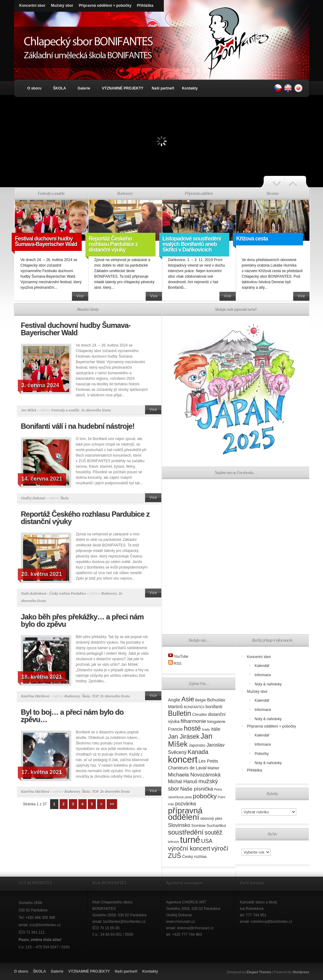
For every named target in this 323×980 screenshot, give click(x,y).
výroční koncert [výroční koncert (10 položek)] (189, 848)
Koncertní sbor (32, 5)
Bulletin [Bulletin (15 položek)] (179, 713)
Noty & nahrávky (268, 684)
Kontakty (190, 88)
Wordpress (301, 972)
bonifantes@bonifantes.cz (124, 921)
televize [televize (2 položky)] (173, 841)
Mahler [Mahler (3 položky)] (213, 768)
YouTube (181, 656)
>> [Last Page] (112, 804)
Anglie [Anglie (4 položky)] (174, 699)
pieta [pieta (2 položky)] (188, 797)
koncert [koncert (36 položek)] (183, 759)
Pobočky (262, 754)
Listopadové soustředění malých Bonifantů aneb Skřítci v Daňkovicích (192, 244)
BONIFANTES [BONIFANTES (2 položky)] (194, 707)
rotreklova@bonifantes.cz (272, 921)
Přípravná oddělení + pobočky (105, 5)
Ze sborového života (96, 410)
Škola (64, 498)
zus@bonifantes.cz (45, 925)
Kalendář (262, 666)
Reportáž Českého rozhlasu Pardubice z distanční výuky (113, 244)
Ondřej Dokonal (33, 498)
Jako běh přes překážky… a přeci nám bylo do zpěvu (82, 620)
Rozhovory (109, 593)
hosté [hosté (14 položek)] (192, 728)
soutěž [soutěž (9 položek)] (213, 832)
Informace (263, 675)
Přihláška (145, 5)
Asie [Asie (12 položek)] (187, 699)
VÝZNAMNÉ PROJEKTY (122, 88)
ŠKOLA (59, 88)
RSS (178, 663)
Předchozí (272, 182)
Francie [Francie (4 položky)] (175, 729)
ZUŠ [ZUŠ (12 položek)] (174, 855)
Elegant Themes (258, 972)
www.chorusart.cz (180, 921)
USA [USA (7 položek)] (207, 841)
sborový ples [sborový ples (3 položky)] (211, 818)
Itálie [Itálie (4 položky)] (215, 729)
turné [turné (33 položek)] (190, 840)
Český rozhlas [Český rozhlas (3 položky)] (194, 856)
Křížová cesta (252, 239)
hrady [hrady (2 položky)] (206, 729)
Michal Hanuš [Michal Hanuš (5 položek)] (183, 781)
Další (297, 182)
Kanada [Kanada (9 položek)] (197, 751)
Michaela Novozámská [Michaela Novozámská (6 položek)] (194, 775)
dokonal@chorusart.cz (195, 928)
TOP (95, 696)
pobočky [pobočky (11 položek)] (205, 795)
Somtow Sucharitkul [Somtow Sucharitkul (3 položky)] (208, 825)
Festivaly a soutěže (65, 410)
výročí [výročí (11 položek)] (219, 848)
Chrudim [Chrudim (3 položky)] (199, 714)
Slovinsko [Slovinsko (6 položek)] (179, 825)
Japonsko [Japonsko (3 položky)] (197, 745)
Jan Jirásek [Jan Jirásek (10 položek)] (183, 736)
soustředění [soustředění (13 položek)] (186, 832)
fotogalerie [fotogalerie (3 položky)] (216, 721)
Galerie (84, 88)
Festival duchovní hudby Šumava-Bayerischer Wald (46, 241)
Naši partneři (163, 88)
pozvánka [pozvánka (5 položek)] (185, 803)
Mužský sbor (62, 5)
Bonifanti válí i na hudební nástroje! (78, 426)
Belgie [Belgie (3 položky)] (200, 700)
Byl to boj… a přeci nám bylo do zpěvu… (72, 716)
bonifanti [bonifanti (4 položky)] (214, 706)
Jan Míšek (28, 410)
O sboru (34, 88)
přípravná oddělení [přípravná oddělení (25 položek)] (185, 814)
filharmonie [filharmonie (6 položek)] (193, 721)
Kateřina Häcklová (35, 696)
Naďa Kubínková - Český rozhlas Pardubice (53, 593)
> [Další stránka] (101, 804)
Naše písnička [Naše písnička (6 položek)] (196, 789)
